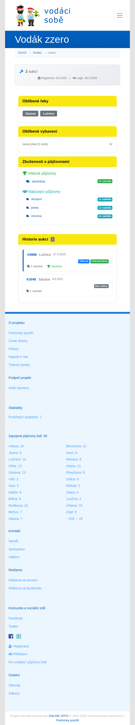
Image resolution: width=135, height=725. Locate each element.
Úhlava (71, 505)
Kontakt (14, 531)
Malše (13, 492)
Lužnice (48, 113)
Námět (13, 541)
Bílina (13, 499)
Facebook (16, 618)
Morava (72, 459)
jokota (32, 207)
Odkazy (14, 693)
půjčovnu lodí (37, 662)
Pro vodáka (17, 662)
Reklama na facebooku (25, 588)
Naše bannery (19, 388)
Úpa (12, 485)
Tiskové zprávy (19, 365)
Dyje (69, 512)
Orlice (70, 479)
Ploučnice (73, 472)
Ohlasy (14, 349)
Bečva (13, 512)
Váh (12, 479)
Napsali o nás (18, 357)
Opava (14, 519)
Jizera (13, 453)
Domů (22, 52)
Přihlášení (18, 654)
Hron (70, 453)
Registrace (19, 646)
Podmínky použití (21, 333)
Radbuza (15, 505)
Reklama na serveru (23, 580)
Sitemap (14, 685)
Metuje (71, 485)
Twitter (13, 626)
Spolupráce (17, 549)
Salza (70, 492)
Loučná (71, 499)
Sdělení (14, 557)
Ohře (12, 466)
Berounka (73, 446)
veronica (35, 181)
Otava (70, 466)
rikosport (34, 199)
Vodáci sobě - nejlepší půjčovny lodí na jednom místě (43, 15)
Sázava (30, 113)
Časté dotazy (18, 341)
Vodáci (37, 52)
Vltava (13, 446)
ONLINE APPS (58, 716)
